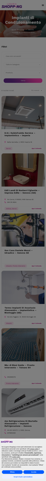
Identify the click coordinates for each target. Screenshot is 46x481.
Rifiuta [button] (12, 472)
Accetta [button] (33, 472)
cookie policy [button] (16, 457)
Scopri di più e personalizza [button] (23, 477)
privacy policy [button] (34, 449)
